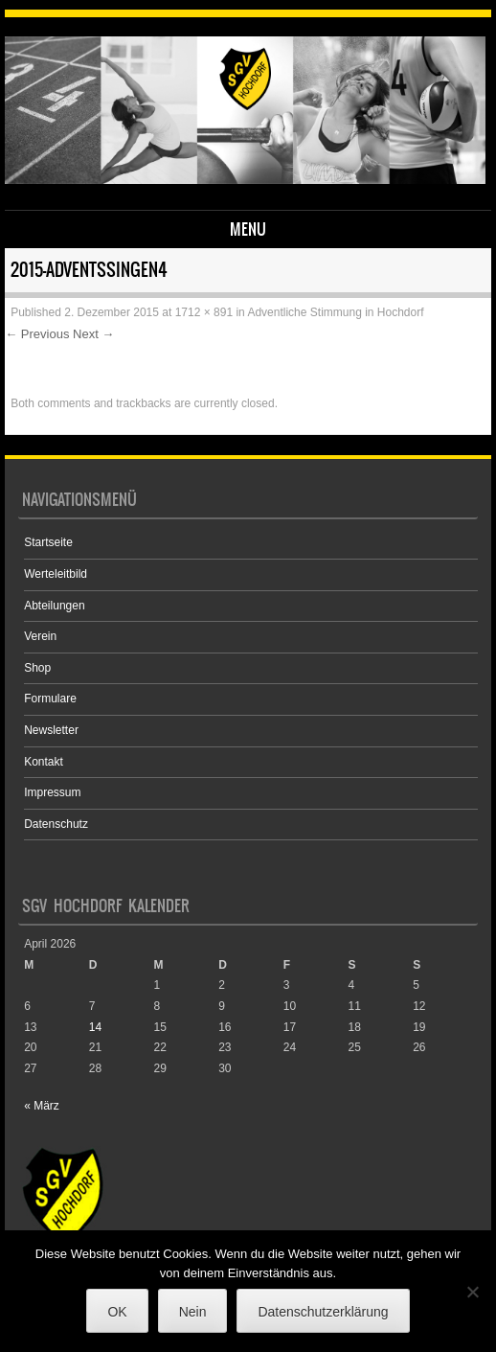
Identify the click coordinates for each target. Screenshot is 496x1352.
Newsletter (51, 730)
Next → (93, 334)
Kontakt (43, 761)
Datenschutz (56, 824)
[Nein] (472, 1291)
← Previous (37, 334)
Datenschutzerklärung (323, 1311)
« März (41, 1105)
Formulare (50, 698)
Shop (37, 668)
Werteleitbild (55, 574)
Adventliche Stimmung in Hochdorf (335, 312)
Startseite (48, 542)
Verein (40, 636)
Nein (193, 1311)
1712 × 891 (204, 312)
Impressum (52, 792)
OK (116, 1311)
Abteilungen (54, 605)
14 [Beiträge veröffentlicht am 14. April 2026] (95, 1027)
